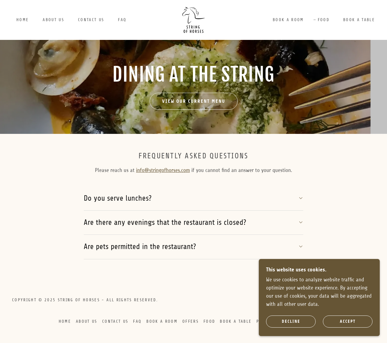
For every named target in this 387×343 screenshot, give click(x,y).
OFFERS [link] (190, 321)
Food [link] (323, 20)
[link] (193, 20)
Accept (348, 321)
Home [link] (22, 20)
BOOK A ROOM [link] (288, 20)
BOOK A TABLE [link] (359, 20)
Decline (291, 321)
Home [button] (65, 321)
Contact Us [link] (91, 20)
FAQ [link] (122, 20)
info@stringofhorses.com (163, 170)
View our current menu (193, 101)
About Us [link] (53, 20)
